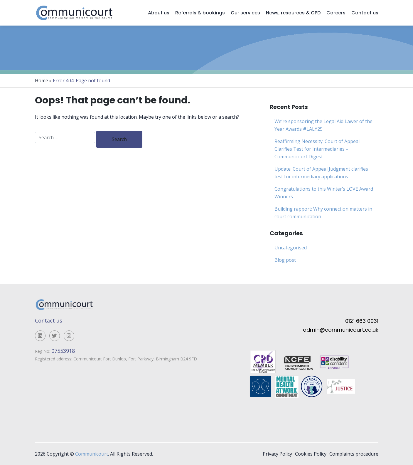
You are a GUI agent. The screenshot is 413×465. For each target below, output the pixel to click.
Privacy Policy (277, 454)
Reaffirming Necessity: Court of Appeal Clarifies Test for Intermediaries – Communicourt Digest (317, 149)
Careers (335, 12)
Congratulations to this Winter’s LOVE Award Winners (323, 193)
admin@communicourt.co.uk (340, 329)
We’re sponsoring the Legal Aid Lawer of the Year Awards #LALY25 (323, 125)
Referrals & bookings (200, 12)
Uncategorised (290, 247)
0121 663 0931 (361, 321)
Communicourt (91, 454)
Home (41, 80)
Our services (245, 12)
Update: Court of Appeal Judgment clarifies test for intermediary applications (321, 173)
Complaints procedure (353, 454)
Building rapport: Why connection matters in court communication (323, 213)
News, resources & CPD (293, 12)
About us (158, 12)
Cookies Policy (310, 454)
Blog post (285, 260)
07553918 (63, 350)
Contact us (364, 12)
